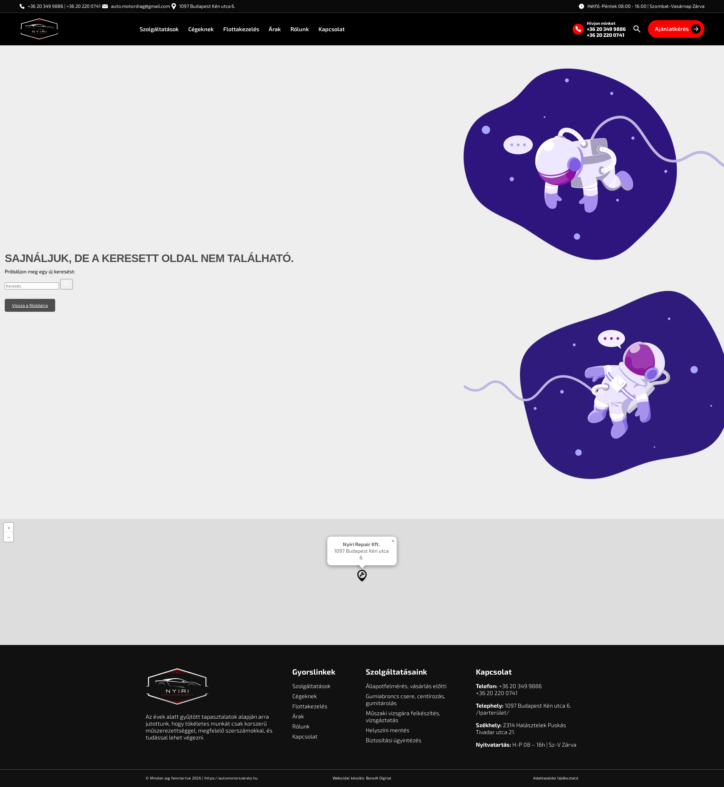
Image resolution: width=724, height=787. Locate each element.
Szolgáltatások (159, 29)
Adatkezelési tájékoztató (555, 778)
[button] (362, 575)
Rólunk (299, 29)
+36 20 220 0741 (605, 35)
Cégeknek (201, 29)
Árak (275, 29)
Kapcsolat (331, 29)
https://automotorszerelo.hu (231, 778)
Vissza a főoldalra (30, 305)
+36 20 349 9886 (606, 29)
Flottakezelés (241, 29)
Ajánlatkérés (678, 29)
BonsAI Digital (379, 778)
